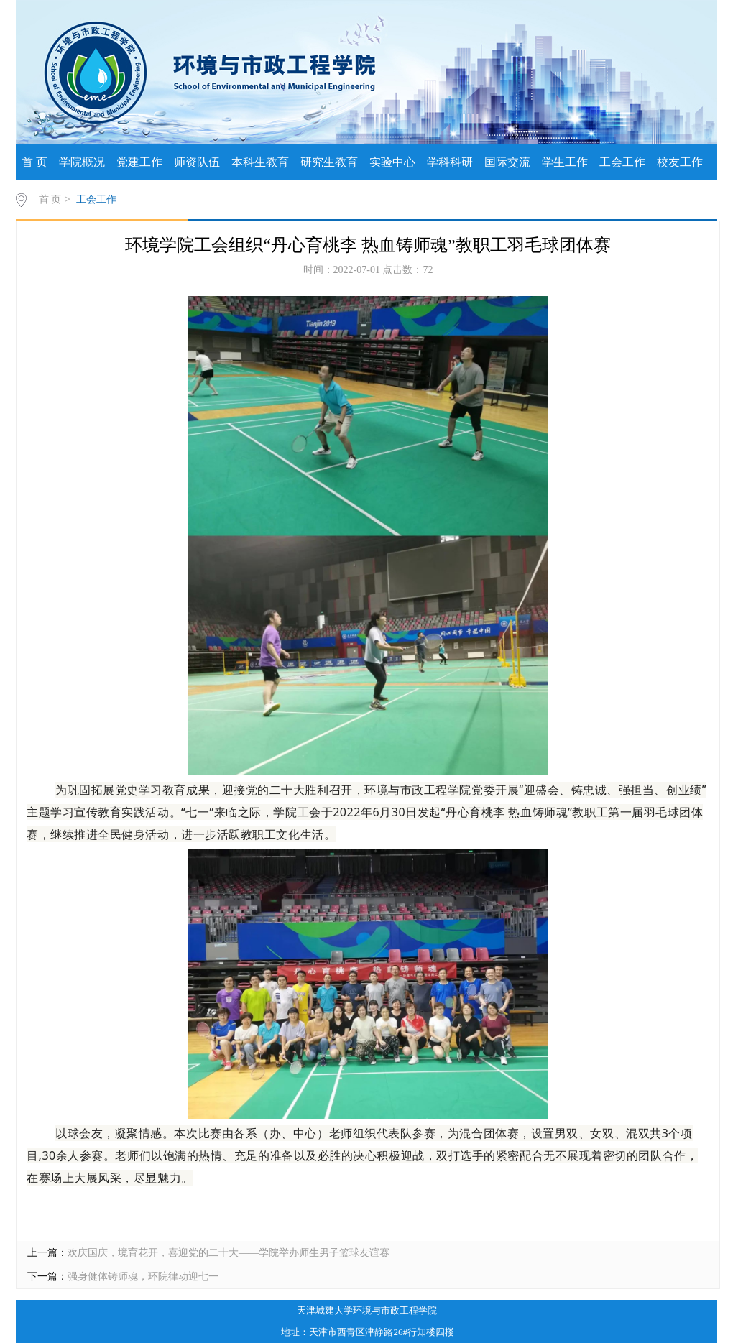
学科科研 (450, 162)
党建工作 (139, 162)
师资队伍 (197, 162)
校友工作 (680, 162)
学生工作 (565, 162)
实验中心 (392, 162)
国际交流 (507, 162)
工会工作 (622, 162)
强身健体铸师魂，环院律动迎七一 (143, 1276)
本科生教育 (260, 162)
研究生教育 (329, 162)
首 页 (34, 162)
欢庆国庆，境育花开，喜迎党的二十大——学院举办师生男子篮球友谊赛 (228, 1252)
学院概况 (82, 162)
